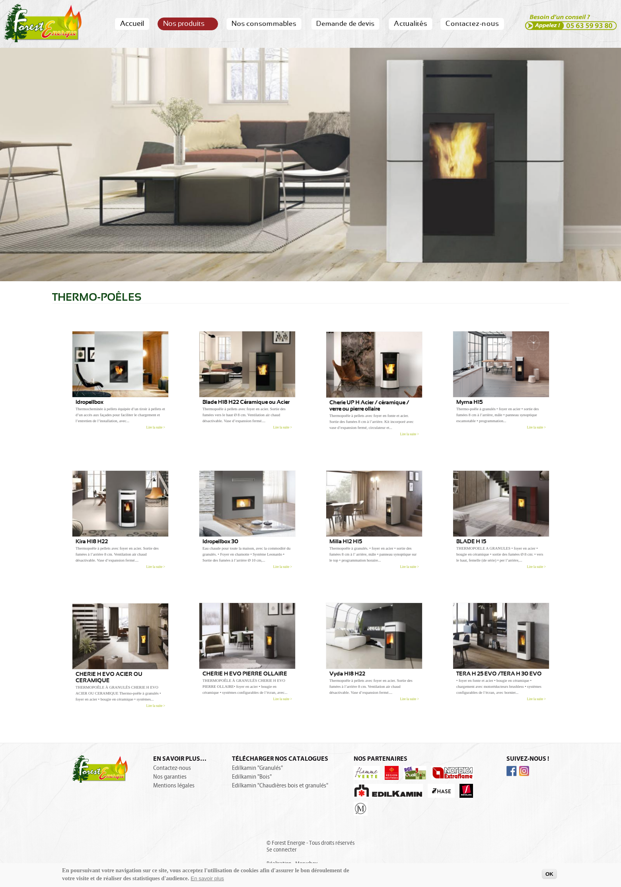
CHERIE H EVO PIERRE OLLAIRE (245, 668)
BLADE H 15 (479, 536)
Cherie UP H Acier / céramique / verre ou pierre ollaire (370, 400)
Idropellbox (98, 396)
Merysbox (306, 863)
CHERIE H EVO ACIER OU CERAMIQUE (112, 671)
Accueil (132, 23)
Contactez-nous (471, 23)
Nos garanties (170, 776)
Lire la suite (144, 414)
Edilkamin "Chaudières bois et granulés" (280, 785)
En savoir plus (207, 881)
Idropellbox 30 (228, 536)
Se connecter (282, 849)
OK (549, 876)
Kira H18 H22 (99, 536)
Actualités (410, 24)
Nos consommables (263, 23)
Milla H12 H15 (353, 536)
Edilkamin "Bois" (252, 776)
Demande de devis (345, 23)
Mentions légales (174, 785)
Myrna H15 (478, 396)
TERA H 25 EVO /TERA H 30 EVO (499, 668)
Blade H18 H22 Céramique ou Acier (246, 396)
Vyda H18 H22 (355, 668)
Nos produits (188, 23)
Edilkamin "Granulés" (257, 767)
